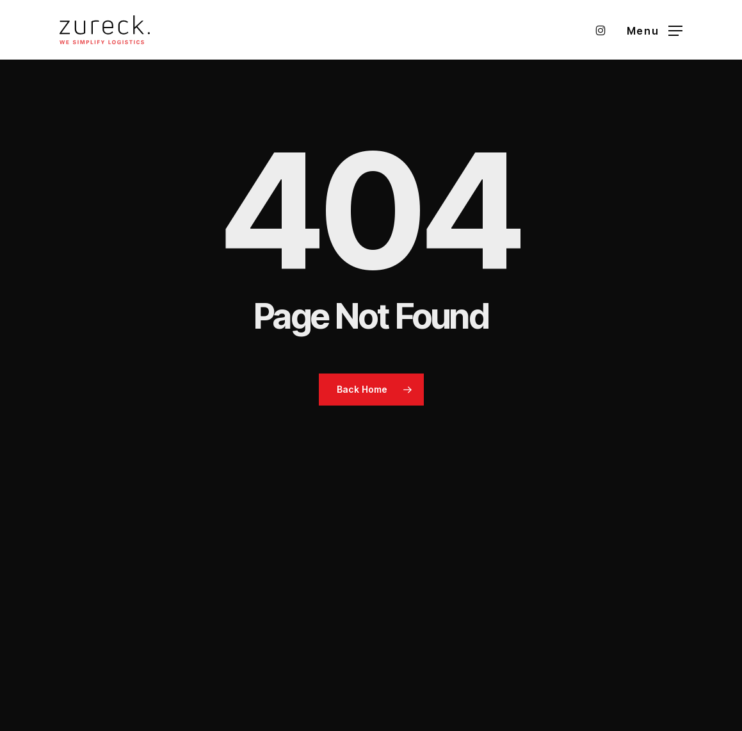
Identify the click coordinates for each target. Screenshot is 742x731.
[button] (654, 30)
